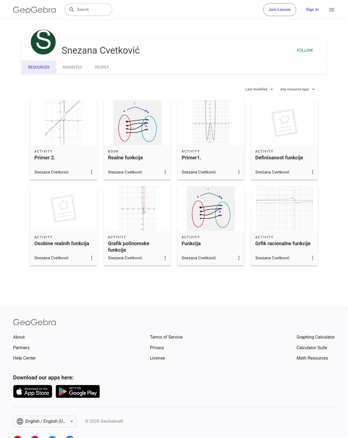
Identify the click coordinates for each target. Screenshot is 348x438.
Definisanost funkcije (279, 158)
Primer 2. (44, 158)
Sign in (312, 9)
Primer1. (191, 158)
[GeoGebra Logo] (34, 10)
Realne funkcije (125, 158)
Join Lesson (280, 9)
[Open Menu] (331, 10)
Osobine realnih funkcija (61, 244)
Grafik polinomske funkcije (128, 247)
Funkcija (191, 244)
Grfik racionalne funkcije (283, 244)
